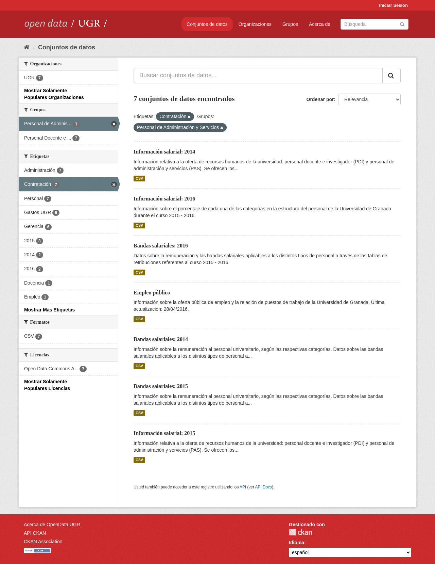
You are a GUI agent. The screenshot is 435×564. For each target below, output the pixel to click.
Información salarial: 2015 (164, 433)
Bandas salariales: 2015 (161, 386)
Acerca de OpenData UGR (52, 524)
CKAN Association (43, 541)
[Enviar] (402, 24)
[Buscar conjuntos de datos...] (258, 75)
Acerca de (319, 24)
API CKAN (35, 533)
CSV (139, 178)
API (243, 487)
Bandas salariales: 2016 (161, 245)
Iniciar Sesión (393, 5)
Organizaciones (255, 24)
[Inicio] (27, 47)
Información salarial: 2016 (164, 199)
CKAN (300, 532)
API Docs (263, 487)
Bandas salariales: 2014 (161, 339)
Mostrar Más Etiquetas (49, 309)
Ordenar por (320, 99)
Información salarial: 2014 (164, 152)
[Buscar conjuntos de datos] (374, 24)
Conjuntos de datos (207, 24)
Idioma (296, 542)
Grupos (290, 24)
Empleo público (152, 292)
